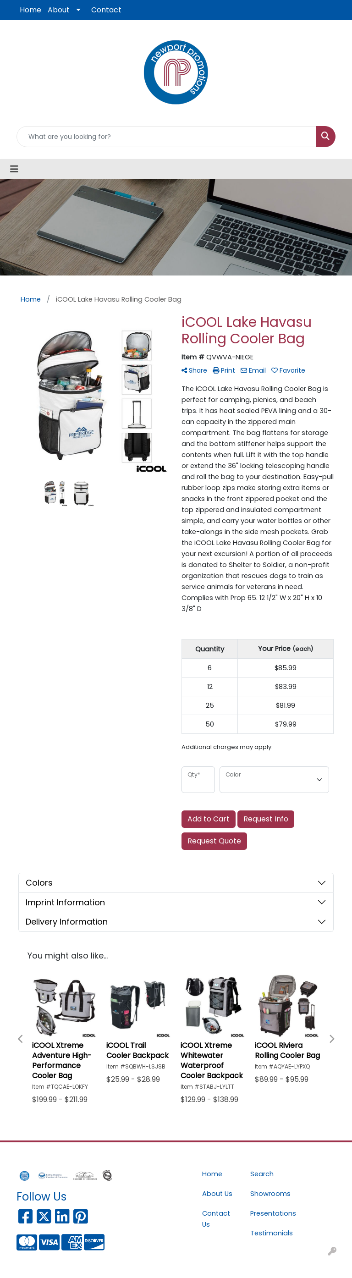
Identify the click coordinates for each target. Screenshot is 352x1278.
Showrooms (268, 1193)
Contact (106, 10)
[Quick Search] (166, 136)
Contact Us (216, 1219)
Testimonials (268, 1233)
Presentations (268, 1213)
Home (30, 10)
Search (262, 1174)
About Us (217, 1193)
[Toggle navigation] (14, 169)
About (59, 10)
